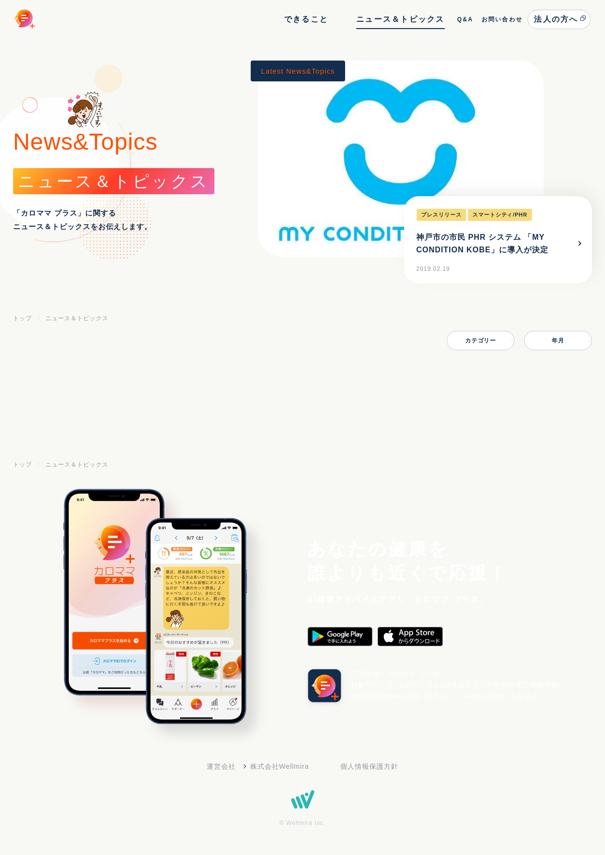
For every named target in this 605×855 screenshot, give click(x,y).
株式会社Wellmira (279, 766)
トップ (22, 318)
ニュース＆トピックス (400, 19)
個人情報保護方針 (369, 766)
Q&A (464, 19)
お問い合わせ (502, 19)
